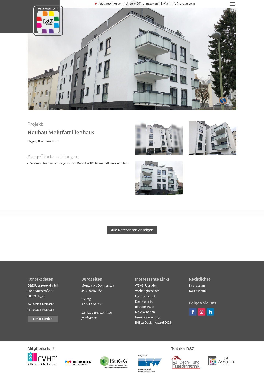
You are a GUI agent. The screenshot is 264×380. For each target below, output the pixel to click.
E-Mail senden (42, 319)
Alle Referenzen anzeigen (132, 229)
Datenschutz (198, 291)
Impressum (197, 285)
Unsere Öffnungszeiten (142, 3)
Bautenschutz (144, 307)
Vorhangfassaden (147, 291)
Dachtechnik (144, 301)
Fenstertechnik (145, 296)
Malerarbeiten (145, 312)
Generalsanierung (147, 317)
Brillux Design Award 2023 (153, 323)
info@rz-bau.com (183, 3)
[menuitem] (232, 4)
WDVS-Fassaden (146, 285)
